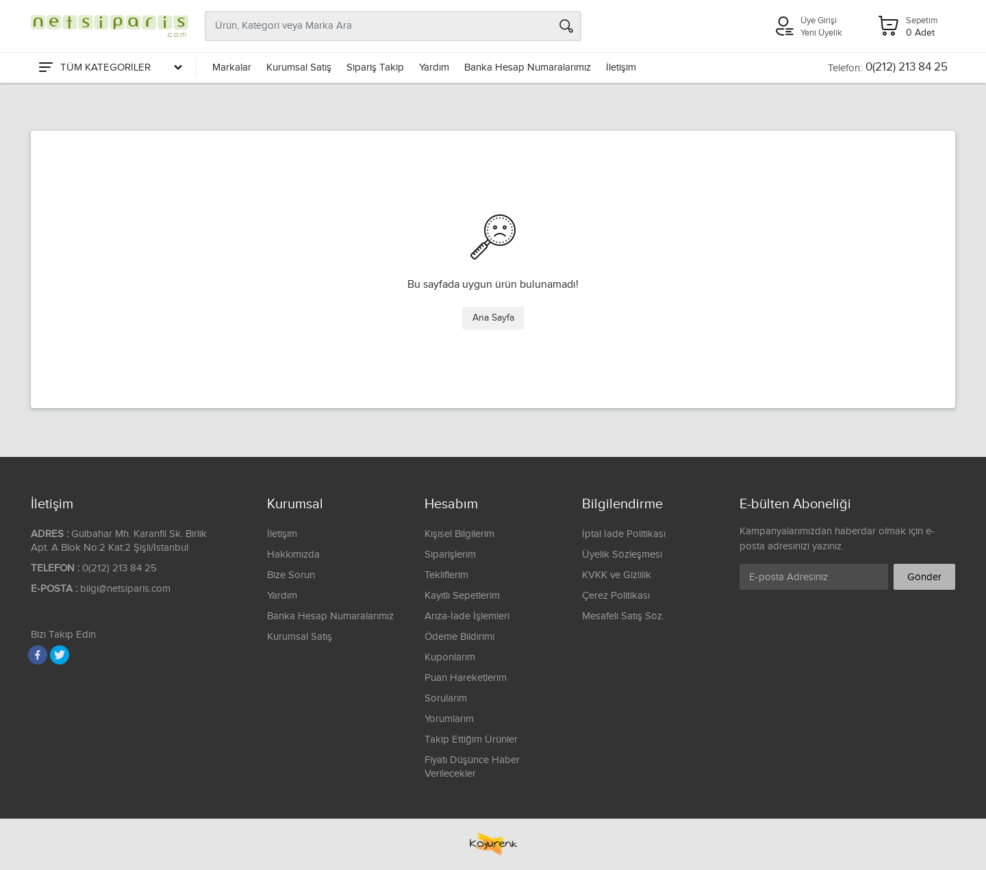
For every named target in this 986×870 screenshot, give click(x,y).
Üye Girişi (818, 20)
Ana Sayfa (493, 317)
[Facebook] (37, 654)
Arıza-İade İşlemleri (467, 616)
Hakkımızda (293, 554)
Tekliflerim (446, 575)
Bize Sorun (291, 575)
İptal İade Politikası (624, 534)
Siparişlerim (450, 554)
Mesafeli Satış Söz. (623, 616)
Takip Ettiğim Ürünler (471, 739)
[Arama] (566, 26)
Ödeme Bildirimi (459, 637)
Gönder (924, 577)
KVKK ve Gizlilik (616, 575)
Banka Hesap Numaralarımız (527, 67)
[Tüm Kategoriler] (109, 68)
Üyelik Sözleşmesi (622, 554)
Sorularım (446, 698)
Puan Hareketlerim (466, 678)
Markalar (231, 67)
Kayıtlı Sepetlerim (462, 595)
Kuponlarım (450, 657)
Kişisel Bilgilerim (459, 534)
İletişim (621, 67)
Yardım (434, 67)
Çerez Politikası (616, 595)
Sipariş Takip (375, 67)
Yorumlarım (449, 719)
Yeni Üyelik (821, 32)
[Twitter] (59, 654)
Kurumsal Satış (298, 67)
